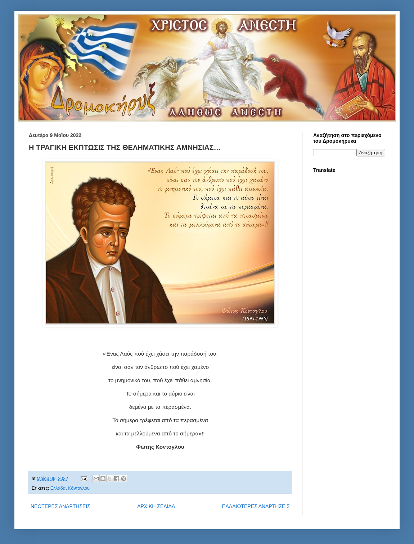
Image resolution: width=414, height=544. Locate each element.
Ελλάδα (58, 488)
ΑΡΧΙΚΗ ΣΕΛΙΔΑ (156, 506)
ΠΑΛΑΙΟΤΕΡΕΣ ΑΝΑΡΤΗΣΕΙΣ (256, 506)
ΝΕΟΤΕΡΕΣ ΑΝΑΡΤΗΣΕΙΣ (60, 506)
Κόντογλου (79, 488)
